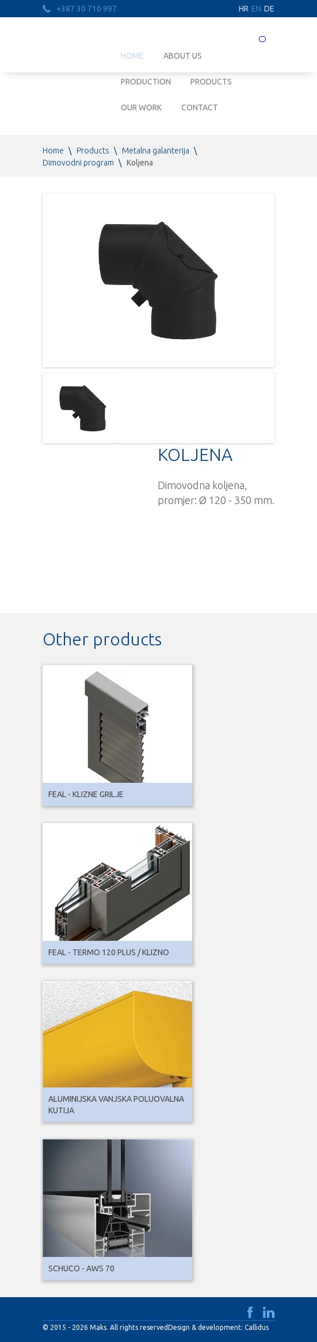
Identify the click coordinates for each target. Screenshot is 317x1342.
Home (53, 150)
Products (211, 81)
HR (244, 8)
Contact (199, 107)
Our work (141, 107)
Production (146, 81)
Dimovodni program (78, 162)
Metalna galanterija (155, 150)
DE (269, 8)
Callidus (257, 1327)
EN (256, 8)
